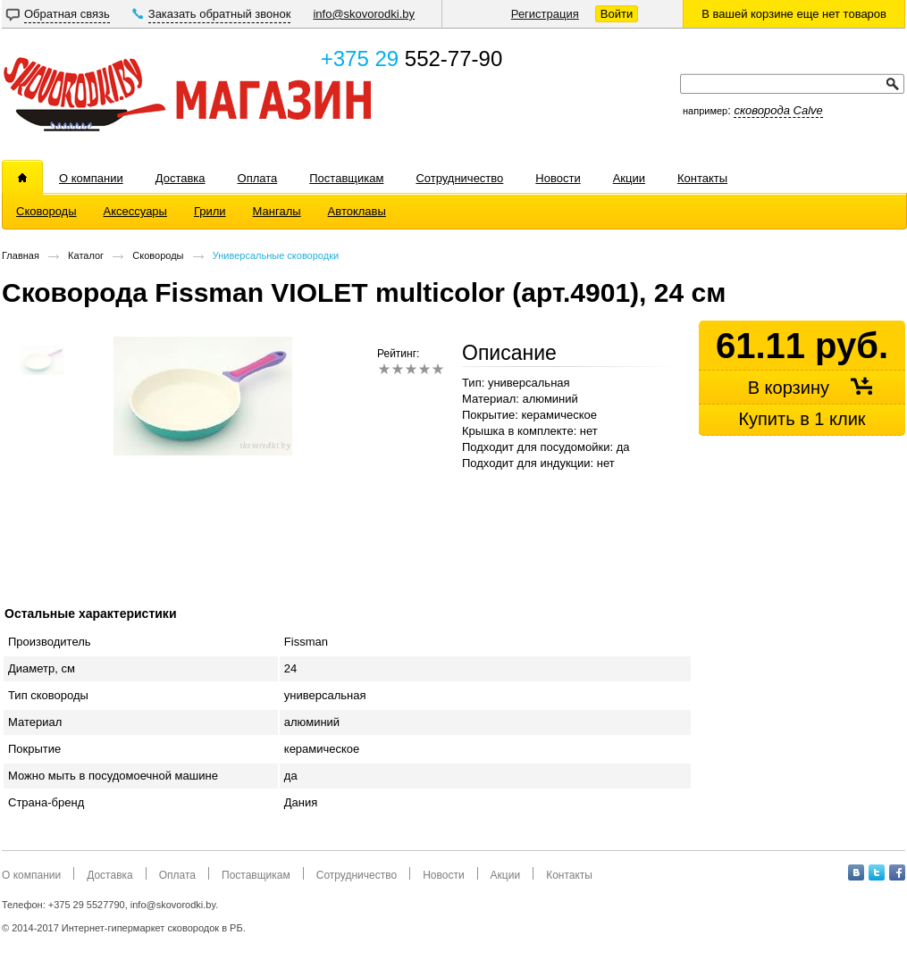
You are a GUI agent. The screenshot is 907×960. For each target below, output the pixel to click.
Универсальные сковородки (276, 255)
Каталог (86, 255)
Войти (616, 14)
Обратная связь (67, 14)
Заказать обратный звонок (219, 14)
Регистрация (545, 14)
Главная (20, 255)
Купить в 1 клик (801, 419)
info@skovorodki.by (364, 14)
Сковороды (157, 255)
